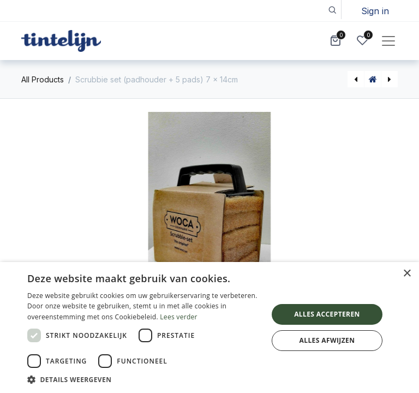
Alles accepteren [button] (327, 314)
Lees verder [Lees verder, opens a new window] (178, 316)
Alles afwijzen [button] (327, 340)
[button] (332, 9)
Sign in (375, 10)
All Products (42, 79)
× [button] (407, 274)
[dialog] (209, 327)
